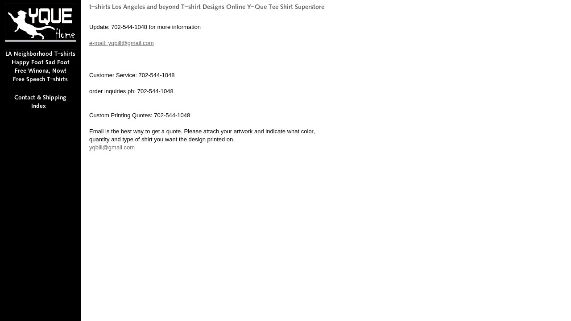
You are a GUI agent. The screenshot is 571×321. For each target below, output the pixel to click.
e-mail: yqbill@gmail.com (121, 43)
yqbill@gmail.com (112, 147)
